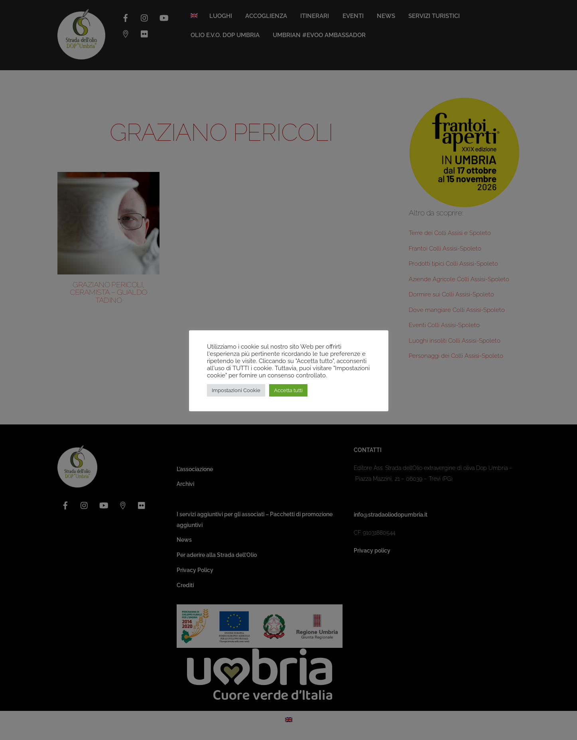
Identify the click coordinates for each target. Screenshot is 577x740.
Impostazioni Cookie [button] (236, 390)
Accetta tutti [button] (288, 390)
